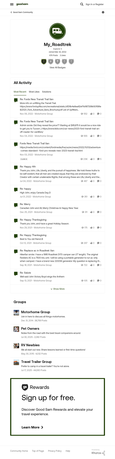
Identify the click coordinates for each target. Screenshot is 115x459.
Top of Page (38, 451)
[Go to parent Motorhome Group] (43, 114)
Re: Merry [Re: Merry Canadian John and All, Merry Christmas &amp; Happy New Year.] (25, 204)
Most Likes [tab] (34, 91)
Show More (57, 289)
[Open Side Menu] (12, 4)
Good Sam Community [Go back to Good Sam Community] (21, 12)
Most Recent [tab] (20, 91)
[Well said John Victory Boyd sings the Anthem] (60, 276)
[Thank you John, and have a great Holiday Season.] (60, 223)
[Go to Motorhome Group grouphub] (16, 312)
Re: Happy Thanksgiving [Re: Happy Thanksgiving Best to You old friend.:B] (33, 235)
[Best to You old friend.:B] (60, 239)
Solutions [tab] (46, 91)
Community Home (19, 451)
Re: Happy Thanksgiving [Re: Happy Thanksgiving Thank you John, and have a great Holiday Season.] (33, 219)
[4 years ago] (26, 181)
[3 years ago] (26, 114)
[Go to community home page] (22, 4)
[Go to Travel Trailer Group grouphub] (16, 362)
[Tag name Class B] (24, 159)
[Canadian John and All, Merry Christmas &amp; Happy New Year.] (60, 208)
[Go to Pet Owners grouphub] (16, 329)
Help (68, 451)
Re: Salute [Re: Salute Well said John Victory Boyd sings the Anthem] (25, 272)
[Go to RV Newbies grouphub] (16, 345)
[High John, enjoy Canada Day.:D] (60, 192)
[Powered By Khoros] (98, 452)
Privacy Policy (55, 451)
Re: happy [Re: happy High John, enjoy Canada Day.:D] (25, 188)
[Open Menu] (103, 12)
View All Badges (58, 67)
